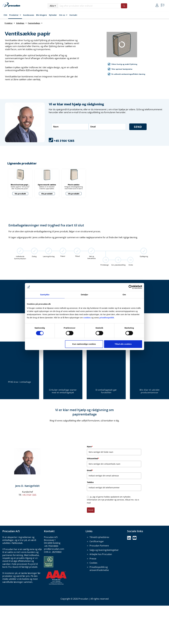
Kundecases (28, 15)
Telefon (90, 482)
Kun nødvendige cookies (84, 344)
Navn (90, 446)
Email (90, 470)
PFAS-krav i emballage (19, 382)
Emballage (20, 23)
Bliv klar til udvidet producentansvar (149, 391)
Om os (62, 15)
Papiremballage (34, 23)
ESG (5, 15)
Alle (52, 5)
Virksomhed (93, 458)
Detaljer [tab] (84, 294)
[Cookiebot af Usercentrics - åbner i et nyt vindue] (130, 287)
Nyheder (53, 15)
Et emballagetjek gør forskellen (106, 391)
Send (90, 510)
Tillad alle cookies (123, 344)
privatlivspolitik (106, 317)
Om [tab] (124, 294)
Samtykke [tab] (44, 294)
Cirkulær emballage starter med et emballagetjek (63, 391)
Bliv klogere (41, 15)
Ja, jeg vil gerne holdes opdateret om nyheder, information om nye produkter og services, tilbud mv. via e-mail (113, 500)
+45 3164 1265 (29, 494)
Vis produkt (20, 193)
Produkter (14, 15)
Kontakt (73, 15)
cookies (87, 317)
